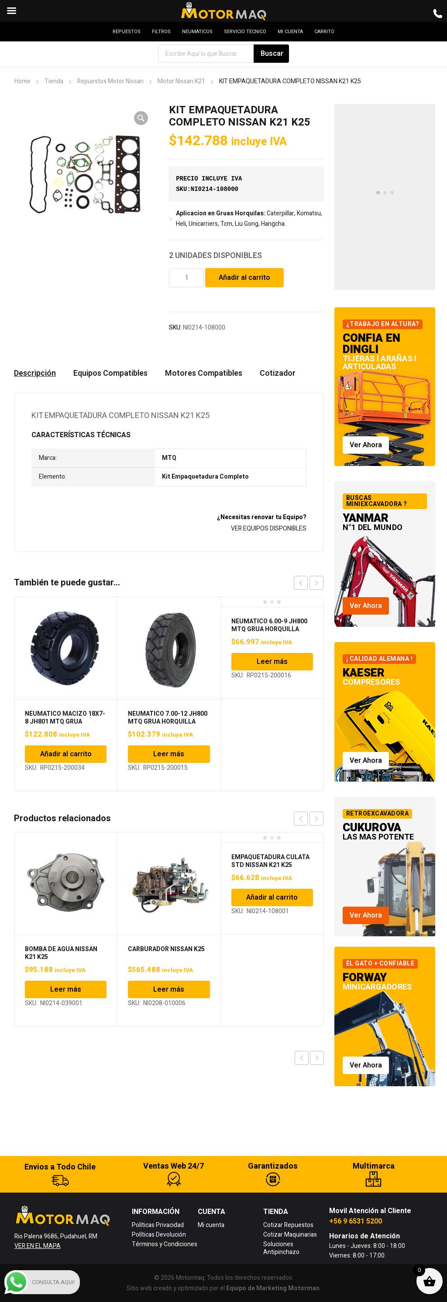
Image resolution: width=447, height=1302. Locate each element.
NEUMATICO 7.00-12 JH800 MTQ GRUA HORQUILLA (167, 717)
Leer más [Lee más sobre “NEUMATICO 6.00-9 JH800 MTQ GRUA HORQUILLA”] (272, 661)
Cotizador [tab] (278, 373)
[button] (141, 118)
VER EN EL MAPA (37, 1246)
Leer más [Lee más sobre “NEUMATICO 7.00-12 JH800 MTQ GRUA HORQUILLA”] (168, 754)
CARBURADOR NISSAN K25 (166, 949)
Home (22, 81)
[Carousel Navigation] (308, 583)
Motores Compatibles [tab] (203, 373)
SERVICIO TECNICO (245, 31)
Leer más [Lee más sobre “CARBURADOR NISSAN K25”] (168, 989)
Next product (317, 1058)
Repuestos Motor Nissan (110, 81)
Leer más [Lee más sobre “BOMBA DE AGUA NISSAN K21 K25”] (65, 989)
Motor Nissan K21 (181, 81)
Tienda (54, 81)
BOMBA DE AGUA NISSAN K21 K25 (61, 953)
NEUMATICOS (197, 31)
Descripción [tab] (35, 373)
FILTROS (161, 31)
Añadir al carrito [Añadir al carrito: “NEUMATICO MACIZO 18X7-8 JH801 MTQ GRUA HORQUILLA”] (66, 754)
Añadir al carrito (244, 277)
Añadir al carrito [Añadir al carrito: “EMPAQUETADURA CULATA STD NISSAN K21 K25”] (272, 897)
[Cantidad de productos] (186, 277)
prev (301, 583)
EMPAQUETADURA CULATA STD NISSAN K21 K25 (270, 861)
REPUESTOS (127, 31)
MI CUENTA (290, 31)
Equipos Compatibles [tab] (110, 373)
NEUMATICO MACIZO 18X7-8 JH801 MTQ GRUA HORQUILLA (65, 721)
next (316, 583)
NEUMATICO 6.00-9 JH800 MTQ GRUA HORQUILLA (269, 625)
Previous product (302, 1058)
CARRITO (324, 31)
